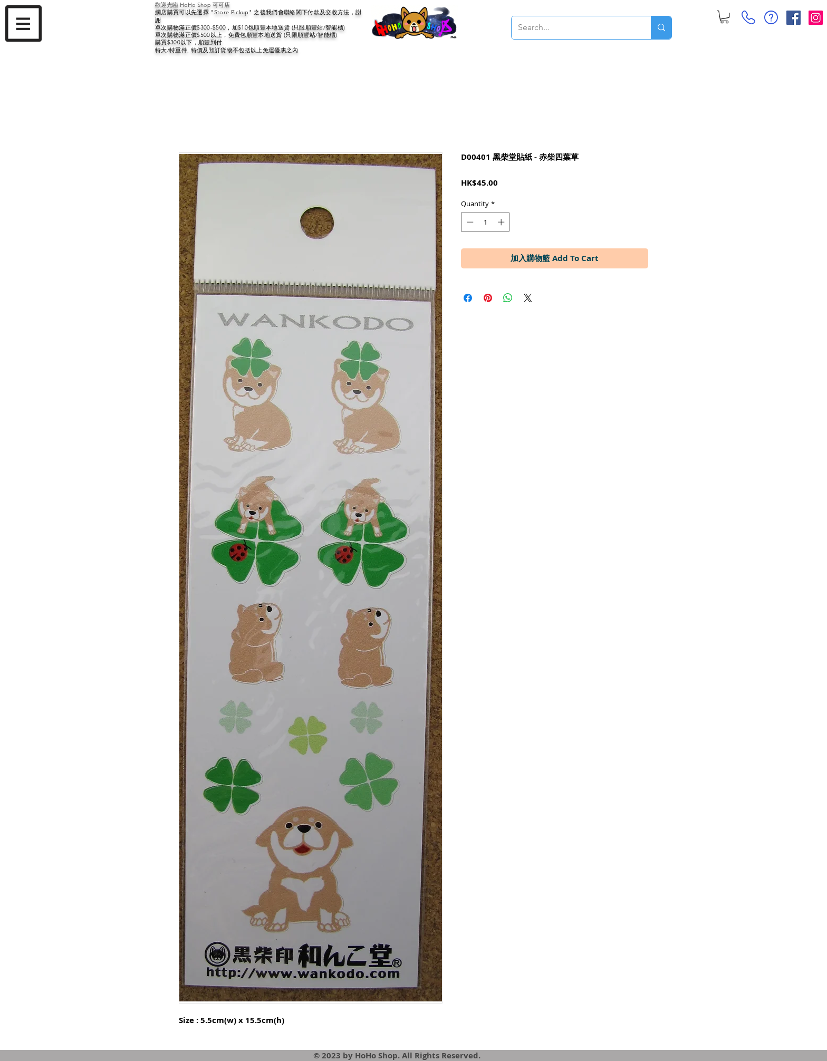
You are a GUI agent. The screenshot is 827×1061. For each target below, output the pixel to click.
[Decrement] (469, 222)
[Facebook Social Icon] (793, 18)
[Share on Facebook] (467, 298)
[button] (23, 23)
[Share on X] (528, 298)
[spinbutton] (485, 222)
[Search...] (573, 27)
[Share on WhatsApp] (508, 298)
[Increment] (502, 222)
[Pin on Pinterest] (488, 298)
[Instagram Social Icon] (816, 18)
